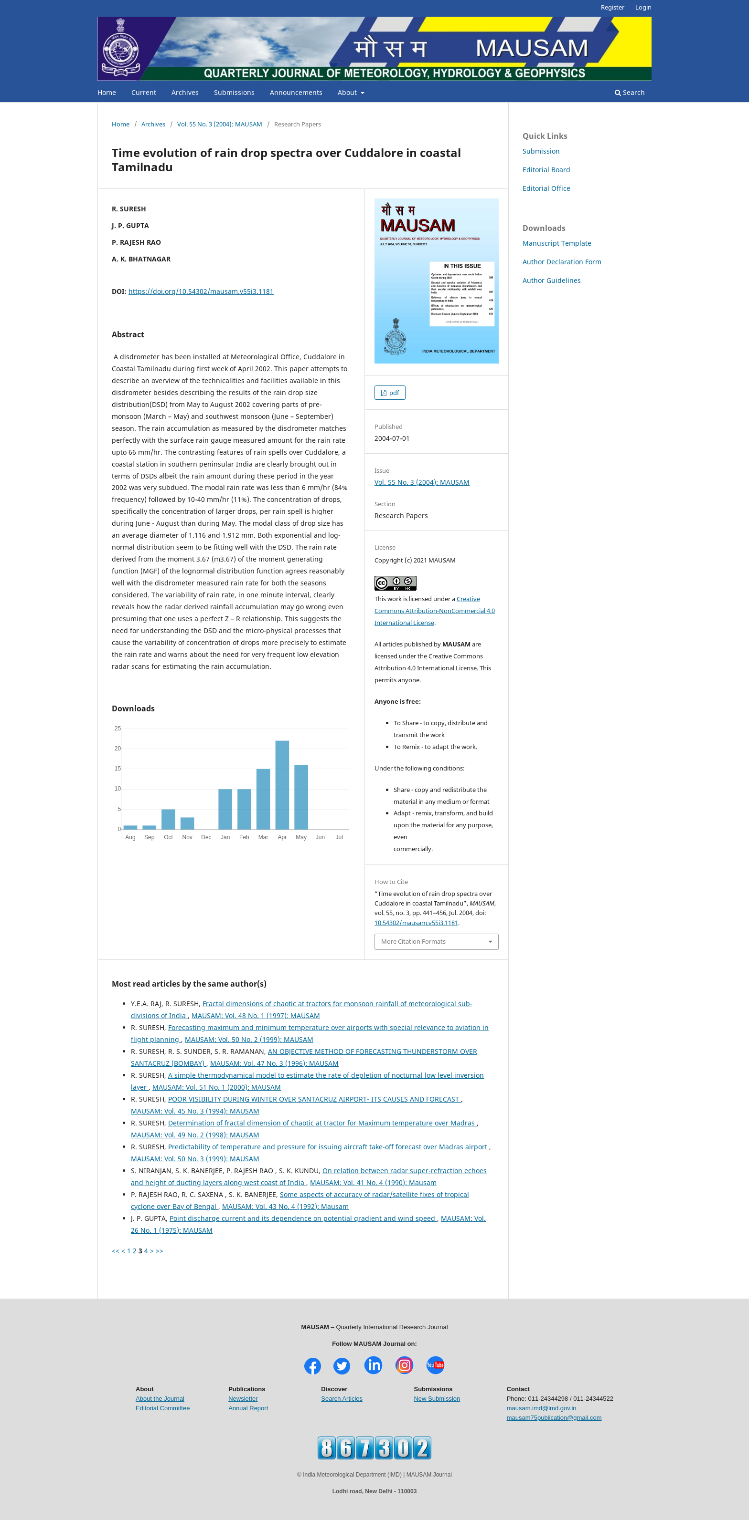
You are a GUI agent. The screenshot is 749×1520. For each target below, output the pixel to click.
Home (106, 92)
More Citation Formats (413, 941)
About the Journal (160, 1398)
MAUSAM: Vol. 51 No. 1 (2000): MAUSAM (216, 1087)
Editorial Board (546, 169)
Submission (541, 151)
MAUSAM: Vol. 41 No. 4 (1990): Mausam (373, 1182)
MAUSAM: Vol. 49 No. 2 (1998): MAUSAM (195, 1134)
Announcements (296, 92)
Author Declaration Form (562, 261)
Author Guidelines (552, 280)
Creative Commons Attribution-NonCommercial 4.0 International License (434, 610)
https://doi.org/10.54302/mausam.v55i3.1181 (201, 291)
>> (159, 1250)
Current (143, 92)
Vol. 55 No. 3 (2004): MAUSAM (219, 124)
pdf (393, 392)
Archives (185, 92)
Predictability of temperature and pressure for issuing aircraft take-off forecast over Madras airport (328, 1146)
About (348, 92)
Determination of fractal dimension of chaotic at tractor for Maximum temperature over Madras (322, 1122)
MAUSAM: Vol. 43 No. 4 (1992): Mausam (285, 1206)
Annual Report (248, 1408)
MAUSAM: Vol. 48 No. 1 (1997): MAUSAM (256, 1015)
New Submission (437, 1398)
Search (630, 92)
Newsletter (242, 1398)
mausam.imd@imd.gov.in (542, 1408)
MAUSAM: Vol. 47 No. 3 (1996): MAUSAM (274, 1063)
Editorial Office (546, 188)
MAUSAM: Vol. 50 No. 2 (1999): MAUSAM (249, 1039)
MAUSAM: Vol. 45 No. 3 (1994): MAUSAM (195, 1110)
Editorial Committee (163, 1408)
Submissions (234, 92)
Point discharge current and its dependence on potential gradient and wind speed (303, 1218)
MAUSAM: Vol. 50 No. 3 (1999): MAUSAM (195, 1158)
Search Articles (342, 1398)
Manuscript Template (557, 243)
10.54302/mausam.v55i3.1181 (416, 922)
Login (643, 7)
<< (115, 1250)
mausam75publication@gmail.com (554, 1417)
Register (612, 7)
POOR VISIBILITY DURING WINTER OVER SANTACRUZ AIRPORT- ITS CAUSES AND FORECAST (314, 1099)
